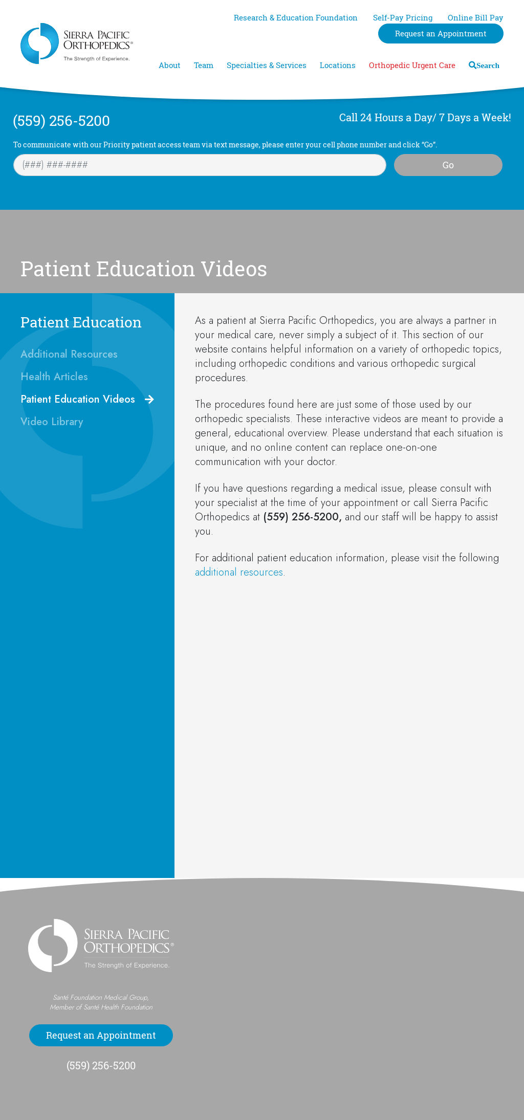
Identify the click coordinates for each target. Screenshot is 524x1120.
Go (448, 165)
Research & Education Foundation (296, 17)
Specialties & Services (267, 65)
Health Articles (54, 376)
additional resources (239, 572)
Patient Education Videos (77, 399)
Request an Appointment (441, 33)
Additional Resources (69, 354)
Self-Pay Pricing (402, 17)
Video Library (51, 421)
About (170, 65)
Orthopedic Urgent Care (412, 65)
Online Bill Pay (476, 17)
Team (203, 65)
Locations (338, 65)
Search (487, 65)
